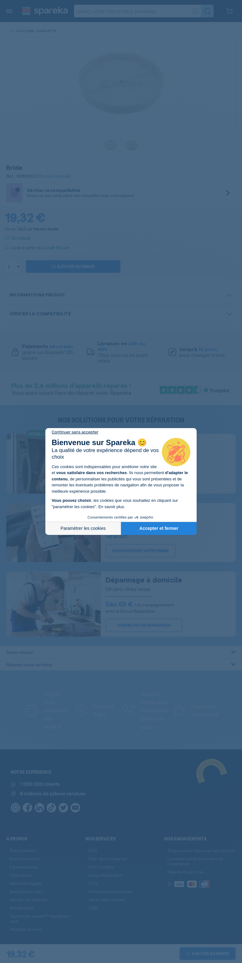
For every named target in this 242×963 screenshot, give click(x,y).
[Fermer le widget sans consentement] (75, 432)
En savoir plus (111, 506)
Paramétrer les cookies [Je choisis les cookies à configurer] (83, 528)
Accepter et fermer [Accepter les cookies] (158, 528)
